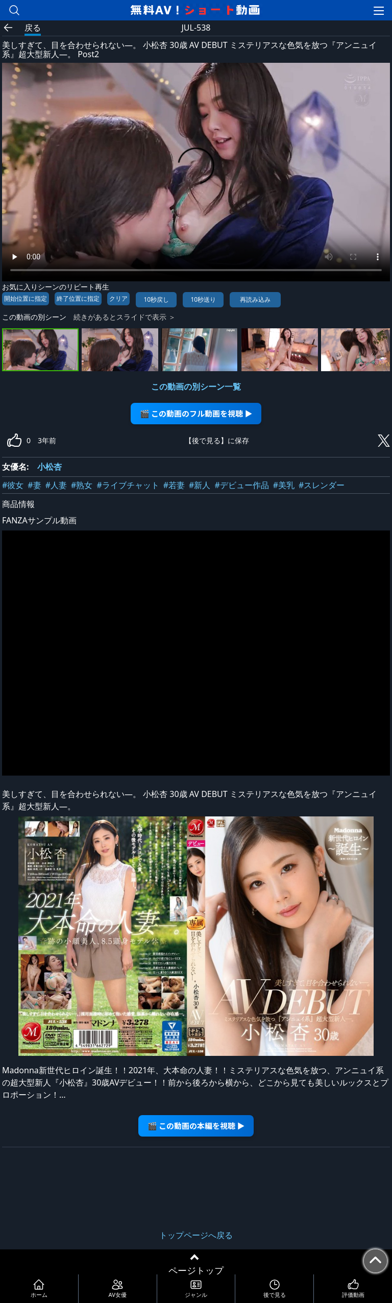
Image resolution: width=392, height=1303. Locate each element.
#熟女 (81, 485)
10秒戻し (156, 299)
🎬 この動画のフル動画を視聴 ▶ (196, 413)
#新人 (199, 485)
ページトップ (196, 1270)
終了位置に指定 (78, 298)
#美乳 (284, 485)
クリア (118, 298)
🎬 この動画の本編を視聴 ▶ (196, 1125)
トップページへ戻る (196, 1235)
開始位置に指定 (25, 298)
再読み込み (255, 299)
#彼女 (12, 485)
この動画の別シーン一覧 (196, 386)
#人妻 (56, 485)
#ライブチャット (127, 485)
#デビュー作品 (241, 485)
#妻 (34, 485)
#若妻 (174, 485)
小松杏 (49, 466)
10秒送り (203, 299)
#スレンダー (322, 485)
